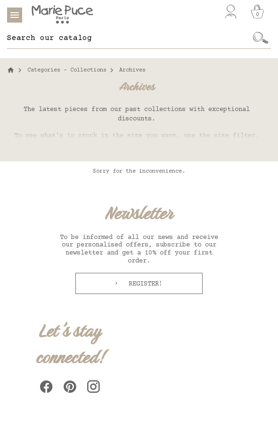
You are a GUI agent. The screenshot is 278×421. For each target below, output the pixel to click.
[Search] (129, 38)
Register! (144, 284)
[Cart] (257, 12)
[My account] (231, 12)
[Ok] (261, 38)
